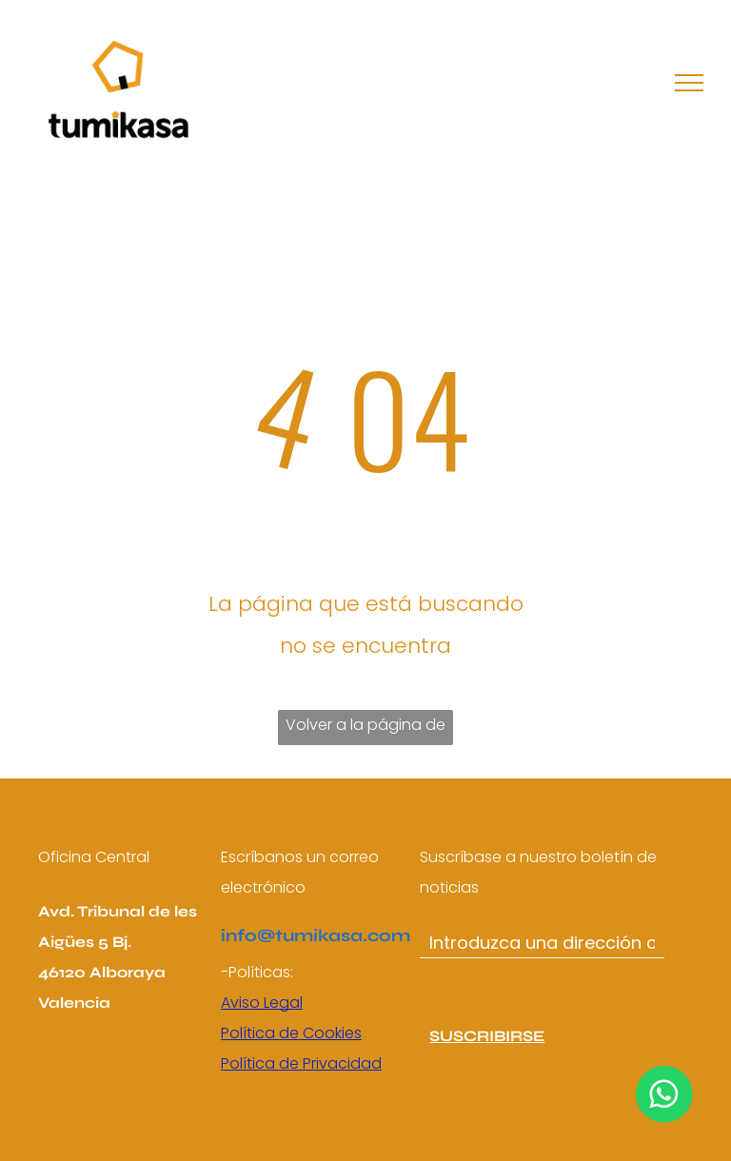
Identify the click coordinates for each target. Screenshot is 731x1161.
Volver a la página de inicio (365, 729)
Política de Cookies (291, 1033)
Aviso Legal (262, 1002)
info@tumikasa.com (315, 935)
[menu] (689, 83)
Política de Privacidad (301, 1063)
